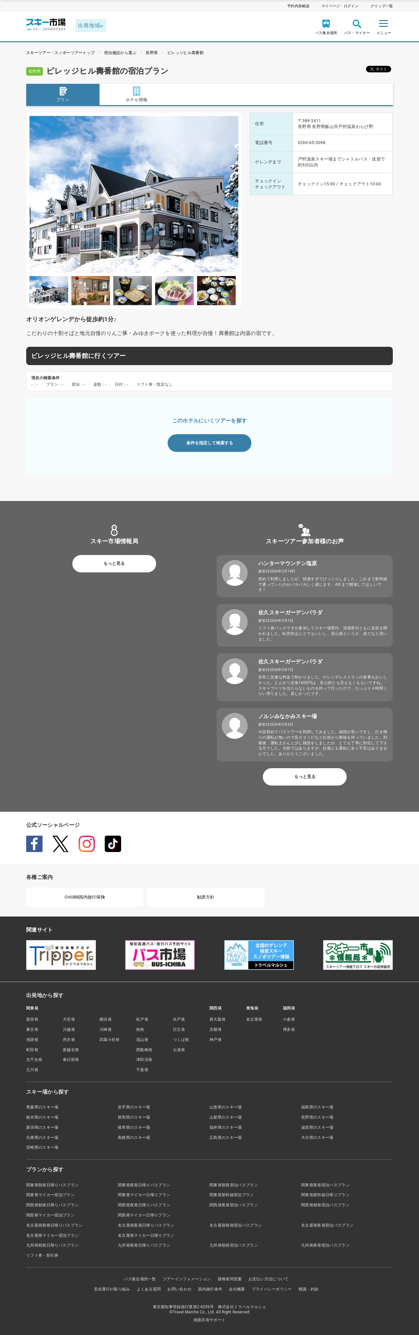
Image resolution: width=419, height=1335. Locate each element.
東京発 (32, 1029)
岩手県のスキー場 (134, 1107)
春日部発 (71, 1059)
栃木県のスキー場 (42, 1117)
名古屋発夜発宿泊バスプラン (327, 1225)
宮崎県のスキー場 (42, 1147)
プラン (62, 94)
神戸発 (216, 1039)
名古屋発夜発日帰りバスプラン (146, 1225)
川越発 (69, 1029)
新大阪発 (218, 1019)
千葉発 (142, 1069)
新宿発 (32, 1019)
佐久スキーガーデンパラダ (290, 612)
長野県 (152, 52)
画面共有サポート (209, 1320)
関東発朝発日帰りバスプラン (52, 1185)
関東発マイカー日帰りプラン (144, 1195)
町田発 (32, 1050)
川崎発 (106, 1029)
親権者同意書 (230, 1279)
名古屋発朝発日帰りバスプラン (54, 1225)
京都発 (216, 1029)
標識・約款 (309, 1289)
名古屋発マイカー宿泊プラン (52, 1235)
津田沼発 (144, 1059)
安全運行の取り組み (112, 1289)
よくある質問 (149, 1289)
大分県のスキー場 (317, 1137)
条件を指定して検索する (209, 442)
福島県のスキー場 (317, 1107)
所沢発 (69, 1039)
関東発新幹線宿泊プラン (232, 1195)
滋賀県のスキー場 (317, 1127)
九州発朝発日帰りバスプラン (52, 1245)
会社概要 (237, 1289)
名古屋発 (254, 1019)
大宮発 (69, 1019)
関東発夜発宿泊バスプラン (325, 1185)
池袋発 (32, 1039)
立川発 (32, 1069)
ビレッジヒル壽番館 (185, 52)
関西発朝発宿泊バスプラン (325, 1205)
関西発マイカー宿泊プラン (50, 1215)
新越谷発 (71, 1050)
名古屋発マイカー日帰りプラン (146, 1235)
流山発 (142, 1039)
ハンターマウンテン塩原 (287, 563)
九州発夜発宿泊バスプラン (325, 1245)
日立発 (179, 1029)
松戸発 (142, 1019)
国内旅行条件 (210, 1289)
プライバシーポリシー (272, 1289)
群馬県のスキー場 (134, 1117)
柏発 (140, 1029)
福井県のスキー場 (226, 1127)
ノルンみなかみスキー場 (287, 716)
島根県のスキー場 (134, 1137)
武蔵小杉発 (110, 1039)
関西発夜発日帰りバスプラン (144, 1205)
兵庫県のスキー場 (42, 1137)
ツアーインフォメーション (187, 1279)
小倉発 (289, 1019)
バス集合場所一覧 (140, 1279)
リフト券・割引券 (42, 1255)
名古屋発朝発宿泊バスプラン (236, 1225)
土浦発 (179, 1050)
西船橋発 (144, 1050)
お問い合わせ (179, 1289)
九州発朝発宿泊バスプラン (234, 1245)
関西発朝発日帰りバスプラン (52, 1205)
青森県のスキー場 (42, 1107)
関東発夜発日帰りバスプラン (144, 1185)
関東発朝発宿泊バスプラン (234, 1185)
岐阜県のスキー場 (134, 1127)
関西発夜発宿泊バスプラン (234, 1205)
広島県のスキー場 (226, 1137)
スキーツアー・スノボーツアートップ (60, 52)
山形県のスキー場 (226, 1107)
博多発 (289, 1029)
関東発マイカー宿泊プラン (50, 1195)
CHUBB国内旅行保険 (84, 897)
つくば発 (181, 1039)
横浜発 (106, 1019)
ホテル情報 (137, 94)
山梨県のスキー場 (226, 1117)
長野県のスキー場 (317, 1117)
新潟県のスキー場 (42, 1127)
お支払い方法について (268, 1279)
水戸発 (179, 1019)
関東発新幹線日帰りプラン (325, 1195)
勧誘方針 (205, 897)
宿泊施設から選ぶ (120, 52)
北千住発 (34, 1059)
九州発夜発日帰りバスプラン (144, 1245)
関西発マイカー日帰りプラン (144, 1215)
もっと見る (114, 563)
